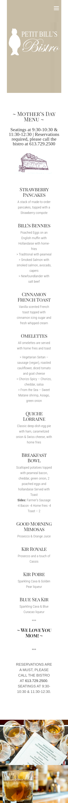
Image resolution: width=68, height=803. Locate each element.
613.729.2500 (42, 143)
